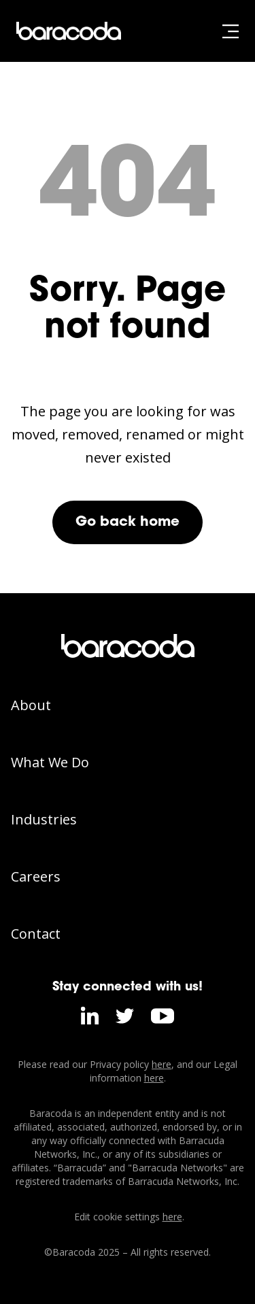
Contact (36, 933)
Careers (36, 876)
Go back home (127, 522)
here (161, 1064)
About (31, 705)
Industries (44, 819)
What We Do (50, 762)
